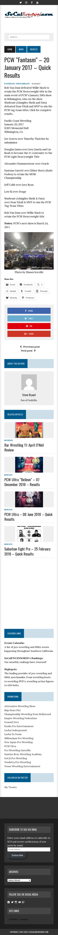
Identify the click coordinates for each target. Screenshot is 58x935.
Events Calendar (14, 643)
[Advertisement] (31, 25)
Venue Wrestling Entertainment (22, 766)
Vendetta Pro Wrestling (17, 762)
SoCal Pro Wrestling (15, 758)
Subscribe (17, 855)
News (21, 49)
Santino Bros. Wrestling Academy (23, 754)
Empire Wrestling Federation (20, 718)
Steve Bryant (23, 83)
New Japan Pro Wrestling (18, 742)
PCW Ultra (10, 746)
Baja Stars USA (12, 710)
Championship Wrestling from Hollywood (27, 714)
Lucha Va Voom (12, 734)
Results (8, 475)
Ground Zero (11, 722)
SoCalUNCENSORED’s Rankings (23, 658)
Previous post (30, 346)
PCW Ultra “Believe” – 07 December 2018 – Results (22, 482)
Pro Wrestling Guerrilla (17, 750)
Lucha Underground (15, 730)
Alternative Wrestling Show (19, 706)
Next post (28, 350)
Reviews (8, 440)
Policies (13, 919)
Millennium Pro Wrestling (18, 738)
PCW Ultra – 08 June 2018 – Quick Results (28, 516)
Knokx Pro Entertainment (19, 726)
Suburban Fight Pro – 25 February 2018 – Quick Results (27, 551)
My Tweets (10, 787)
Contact (23, 919)
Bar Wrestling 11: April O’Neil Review (24, 447)
